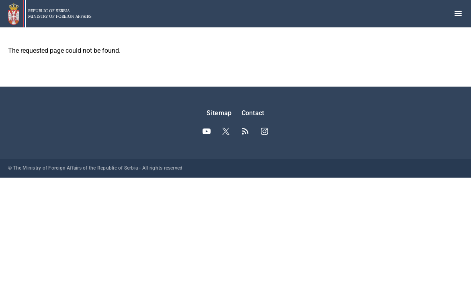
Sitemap (219, 113)
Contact (253, 113)
